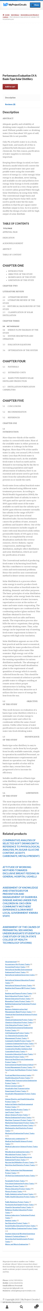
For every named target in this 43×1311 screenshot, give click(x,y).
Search (21, 1307)
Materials (15, 15)
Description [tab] (10, 97)
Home (7, 15)
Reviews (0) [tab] (10, 104)
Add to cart (10, 87)
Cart (34, 1305)
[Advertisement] (21, 46)
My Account (7, 1307)
